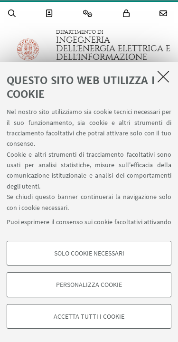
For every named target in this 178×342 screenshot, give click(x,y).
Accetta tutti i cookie (89, 316)
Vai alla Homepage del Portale (28, 53)
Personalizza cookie (89, 284)
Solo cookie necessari (89, 253)
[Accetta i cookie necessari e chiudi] (163, 76)
